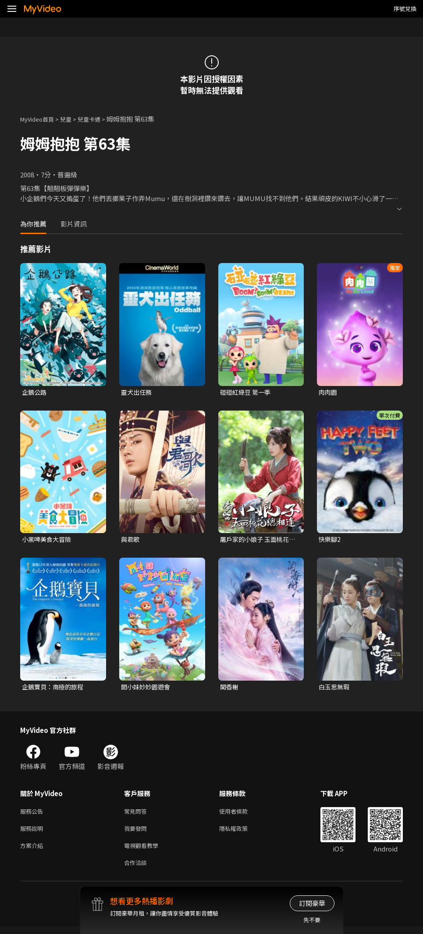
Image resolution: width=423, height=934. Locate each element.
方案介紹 (33, 851)
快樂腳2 (330, 540)
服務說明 (33, 832)
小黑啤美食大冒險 (48, 540)
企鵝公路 (35, 392)
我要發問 (137, 832)
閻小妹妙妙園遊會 (147, 688)
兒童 (72, 118)
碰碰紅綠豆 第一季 (247, 392)
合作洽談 (137, 869)
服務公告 (33, 814)
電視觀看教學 (144, 851)
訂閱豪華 (312, 903)
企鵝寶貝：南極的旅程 (55, 688)
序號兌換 (405, 8)
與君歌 (131, 540)
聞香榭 (230, 688)
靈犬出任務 (137, 392)
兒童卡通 (98, 118)
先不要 (311, 920)
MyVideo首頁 (40, 118)
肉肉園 (328, 392)
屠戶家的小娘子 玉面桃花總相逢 (257, 540)
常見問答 (137, 814)
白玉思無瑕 (335, 688)
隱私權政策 (240, 832)
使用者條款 (240, 814)
